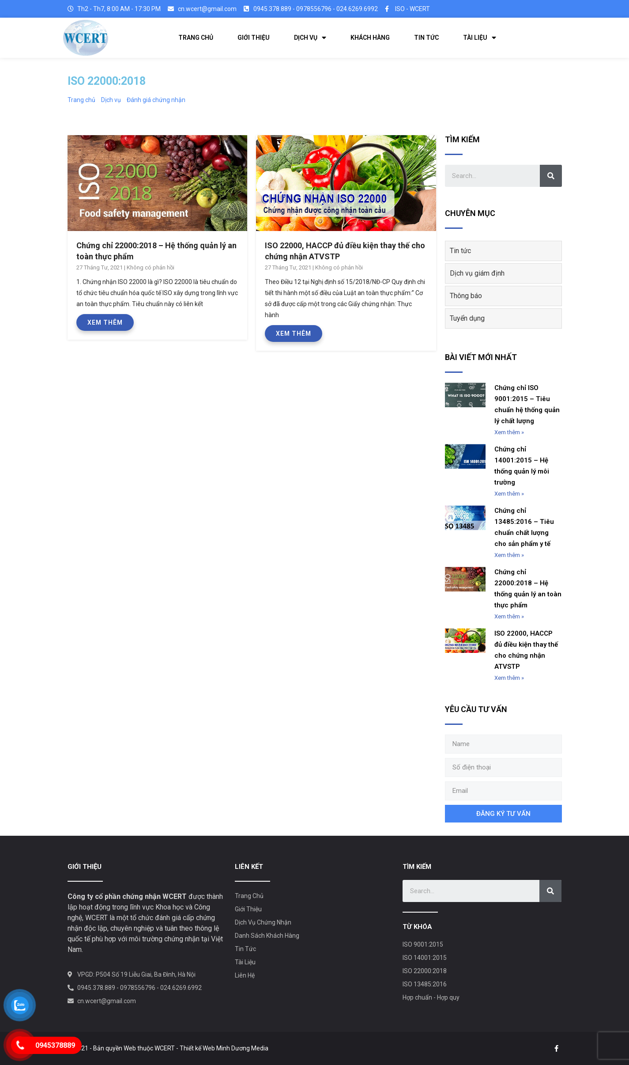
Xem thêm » (509, 432)
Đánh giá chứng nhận (156, 99)
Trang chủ (81, 99)
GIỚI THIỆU (253, 37)
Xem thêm (105, 322)
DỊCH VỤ (310, 38)
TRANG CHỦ (195, 37)
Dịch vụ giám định (477, 273)
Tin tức (460, 250)
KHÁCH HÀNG (370, 37)
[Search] (551, 176)
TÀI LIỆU (479, 38)
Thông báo (466, 296)
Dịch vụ (111, 99)
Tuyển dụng (467, 318)
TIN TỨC (426, 37)
